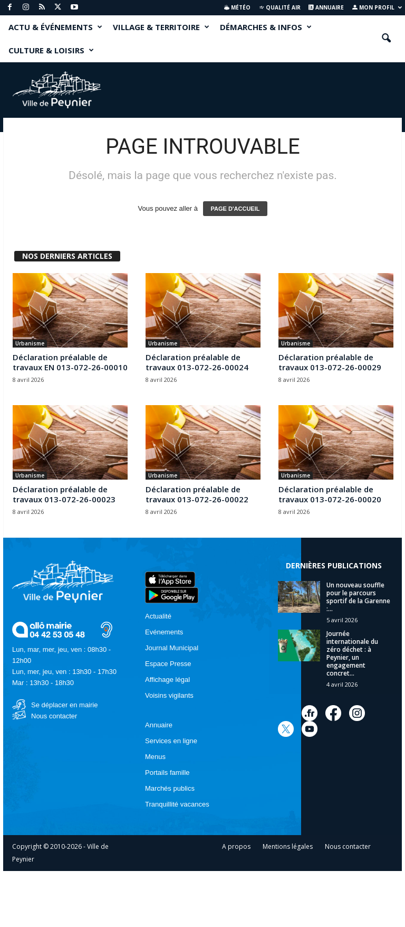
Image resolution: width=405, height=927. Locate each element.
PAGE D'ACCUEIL (235, 208)
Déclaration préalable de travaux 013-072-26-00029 (329, 362)
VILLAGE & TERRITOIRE (161, 27)
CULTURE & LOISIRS (51, 50)
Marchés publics (170, 788)
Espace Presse (168, 664)
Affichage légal (167, 679)
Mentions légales (288, 846)
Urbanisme (29, 343)
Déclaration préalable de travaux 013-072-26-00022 (197, 494)
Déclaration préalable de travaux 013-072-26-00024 (197, 362)
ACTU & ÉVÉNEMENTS (55, 27)
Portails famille (167, 772)
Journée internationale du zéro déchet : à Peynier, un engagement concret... (352, 653)
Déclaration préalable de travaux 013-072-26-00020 (329, 494)
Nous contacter (54, 716)
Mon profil (377, 7)
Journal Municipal (171, 648)
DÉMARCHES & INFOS (266, 27)
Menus (155, 757)
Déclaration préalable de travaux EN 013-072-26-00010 (70, 362)
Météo (237, 7)
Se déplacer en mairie (64, 705)
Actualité (158, 616)
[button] (386, 38)
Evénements (164, 632)
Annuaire (326, 7)
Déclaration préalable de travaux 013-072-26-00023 (64, 494)
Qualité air (280, 7)
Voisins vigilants (169, 695)
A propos (236, 846)
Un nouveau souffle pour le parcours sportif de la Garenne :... (358, 596)
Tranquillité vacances (177, 804)
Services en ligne (171, 741)
